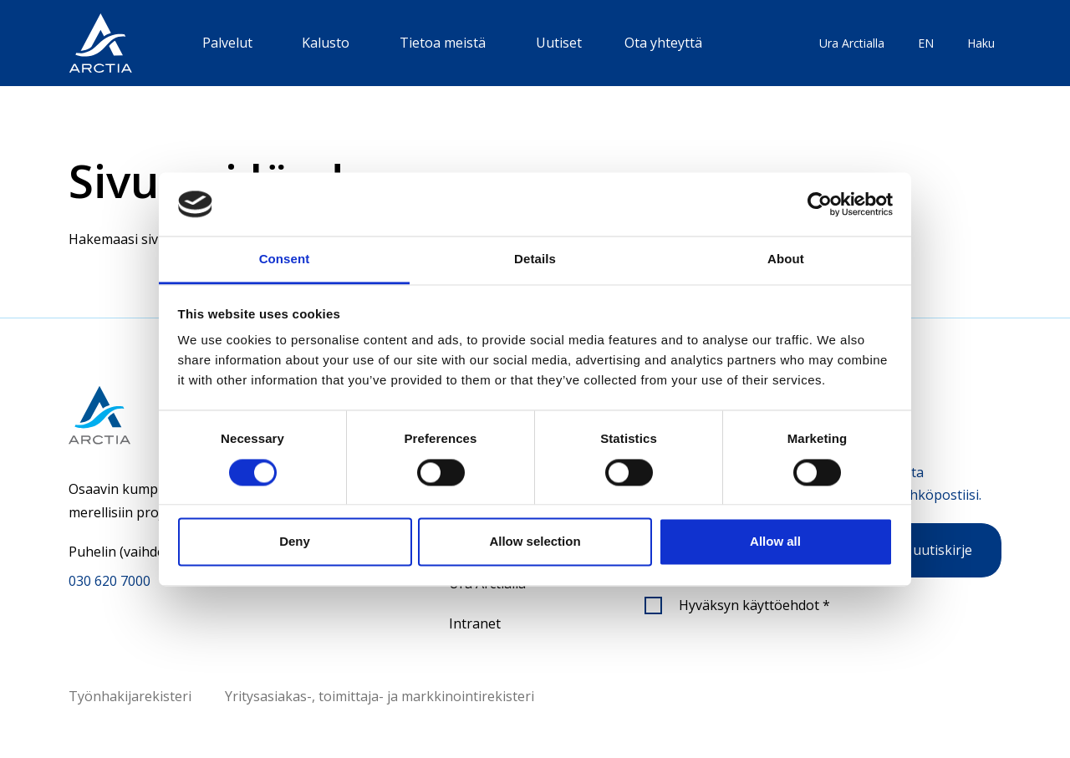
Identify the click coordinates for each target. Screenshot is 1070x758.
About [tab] (785, 259)
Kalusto (325, 42)
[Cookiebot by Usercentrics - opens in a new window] (819, 203)
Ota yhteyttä (663, 42)
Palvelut (227, 42)
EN (926, 43)
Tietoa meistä (443, 42)
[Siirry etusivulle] (147, 415)
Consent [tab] (284, 259)
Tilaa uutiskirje (925, 550)
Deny (294, 542)
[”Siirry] (100, 43)
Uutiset (559, 42)
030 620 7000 (109, 581)
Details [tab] (535, 259)
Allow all (775, 542)
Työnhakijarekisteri (130, 696)
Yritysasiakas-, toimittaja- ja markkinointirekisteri (379, 696)
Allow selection (534, 542)
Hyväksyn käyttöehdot (754, 605)
